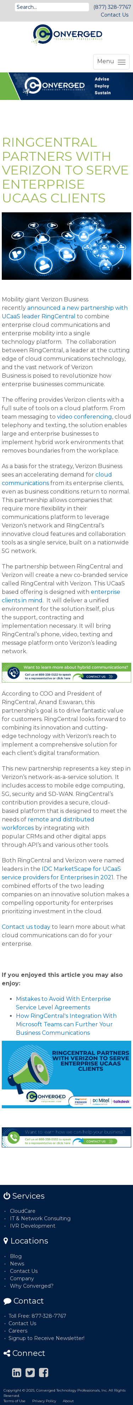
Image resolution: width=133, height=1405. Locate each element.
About (68, 1401)
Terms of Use (15, 1401)
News (17, 1264)
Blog (16, 1256)
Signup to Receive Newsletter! (46, 1338)
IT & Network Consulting (40, 1218)
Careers (18, 1331)
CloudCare (22, 1211)
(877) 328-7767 (112, 7)
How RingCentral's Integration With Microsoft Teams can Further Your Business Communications (66, 1024)
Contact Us (114, 15)
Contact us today (26, 926)
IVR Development (32, 1226)
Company (22, 1278)
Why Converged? (32, 1286)
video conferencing (84, 416)
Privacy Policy (44, 1401)
